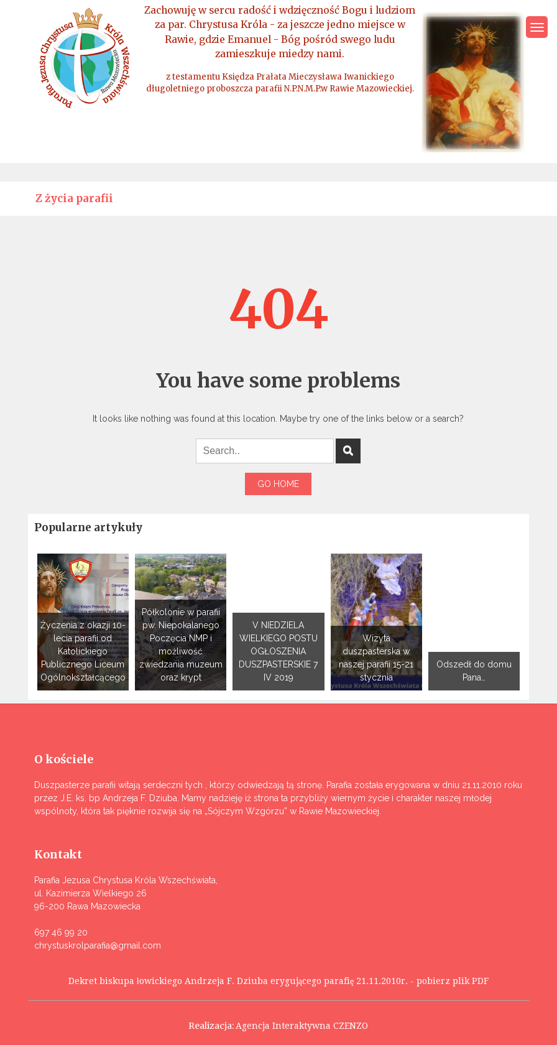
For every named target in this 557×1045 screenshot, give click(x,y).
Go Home (278, 484)
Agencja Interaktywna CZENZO (302, 1026)
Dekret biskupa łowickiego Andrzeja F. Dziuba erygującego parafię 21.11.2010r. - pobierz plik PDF (278, 981)
